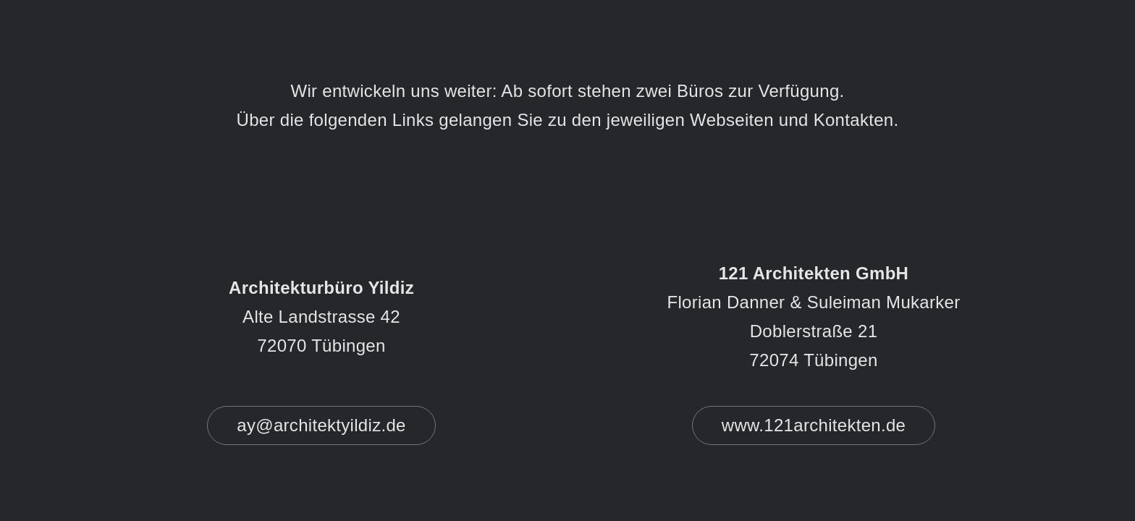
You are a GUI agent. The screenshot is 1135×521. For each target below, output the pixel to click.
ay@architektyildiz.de (321, 425)
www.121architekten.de (814, 425)
